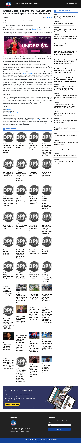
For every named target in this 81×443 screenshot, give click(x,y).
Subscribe (59, 429)
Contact (49, 441)
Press (30, 4)
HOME (17, 4)
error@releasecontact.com (36, 119)
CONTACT (35, 4)
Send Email (8, 109)
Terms (30, 441)
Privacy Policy (37, 441)
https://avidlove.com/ (13, 112)
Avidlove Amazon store (36, 29)
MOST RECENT (24, 4)
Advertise (44, 441)
